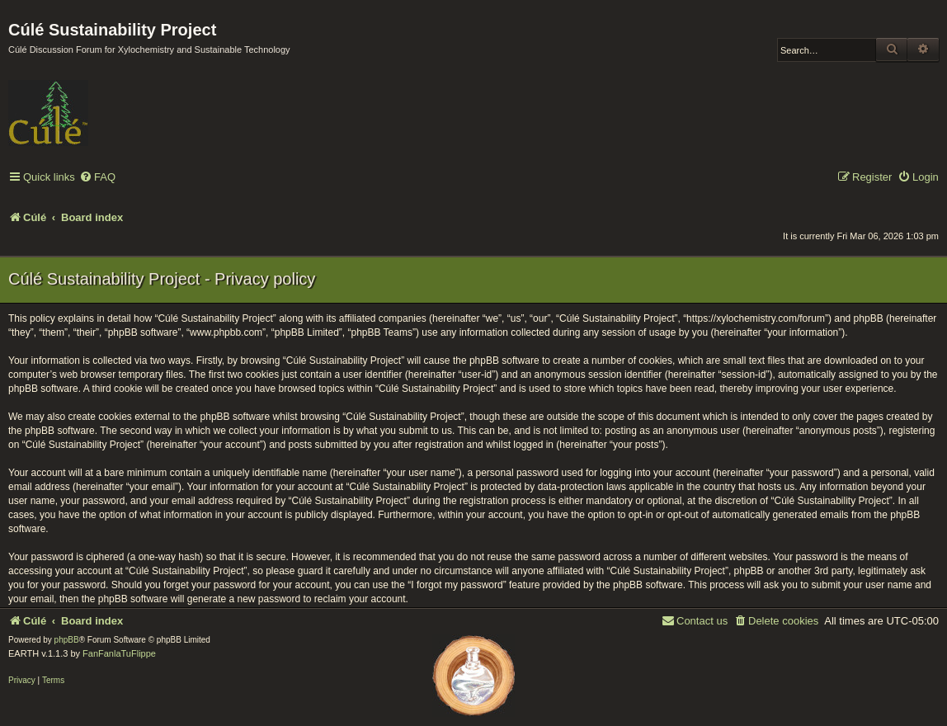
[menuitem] (97, 178)
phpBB (66, 639)
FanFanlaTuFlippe (119, 653)
